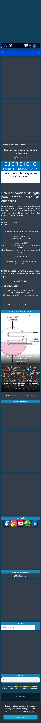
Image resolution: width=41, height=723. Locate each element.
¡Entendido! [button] (20, 717)
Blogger (28, 686)
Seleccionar (6, 680)
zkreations (20, 686)
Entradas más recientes (10, 396)
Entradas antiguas (32, 396)
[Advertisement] (20, 20)
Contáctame (20, 696)
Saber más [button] (31, 712)
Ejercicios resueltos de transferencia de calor (16, 144)
